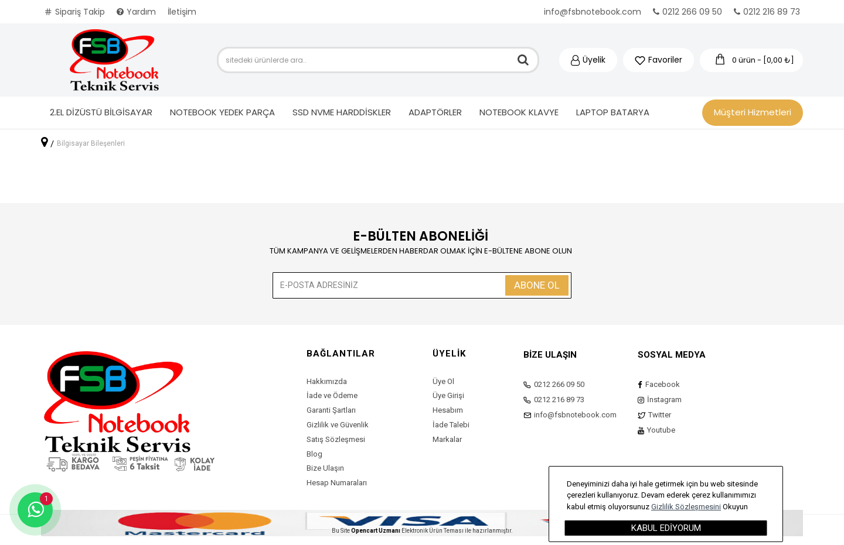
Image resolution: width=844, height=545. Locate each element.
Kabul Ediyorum (666, 528)
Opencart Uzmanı (375, 530)
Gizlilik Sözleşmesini (686, 506)
